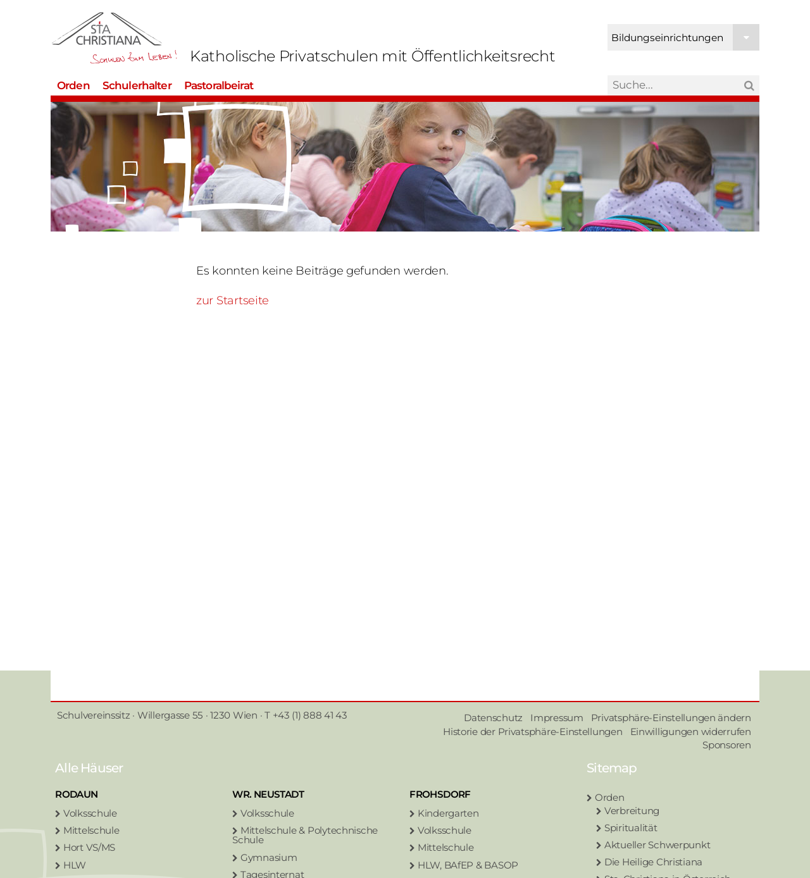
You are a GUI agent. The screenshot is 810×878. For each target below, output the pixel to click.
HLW (74, 865)
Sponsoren (726, 745)
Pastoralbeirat (218, 83)
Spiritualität (630, 828)
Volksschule (90, 813)
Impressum (556, 718)
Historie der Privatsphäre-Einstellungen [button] (532, 732)
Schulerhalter (137, 83)
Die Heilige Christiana (653, 862)
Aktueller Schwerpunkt (657, 845)
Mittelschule (91, 830)
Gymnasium (268, 857)
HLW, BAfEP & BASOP (468, 865)
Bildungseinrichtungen (685, 36)
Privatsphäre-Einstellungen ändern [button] (671, 718)
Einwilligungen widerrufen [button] (690, 732)
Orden (73, 83)
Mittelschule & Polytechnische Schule (305, 835)
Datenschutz (493, 718)
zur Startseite (232, 300)
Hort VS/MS (89, 847)
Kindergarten (448, 813)
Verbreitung (631, 811)
